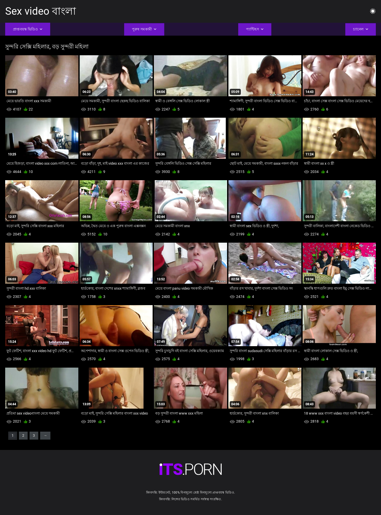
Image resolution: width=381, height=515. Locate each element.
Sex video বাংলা (40, 11)
